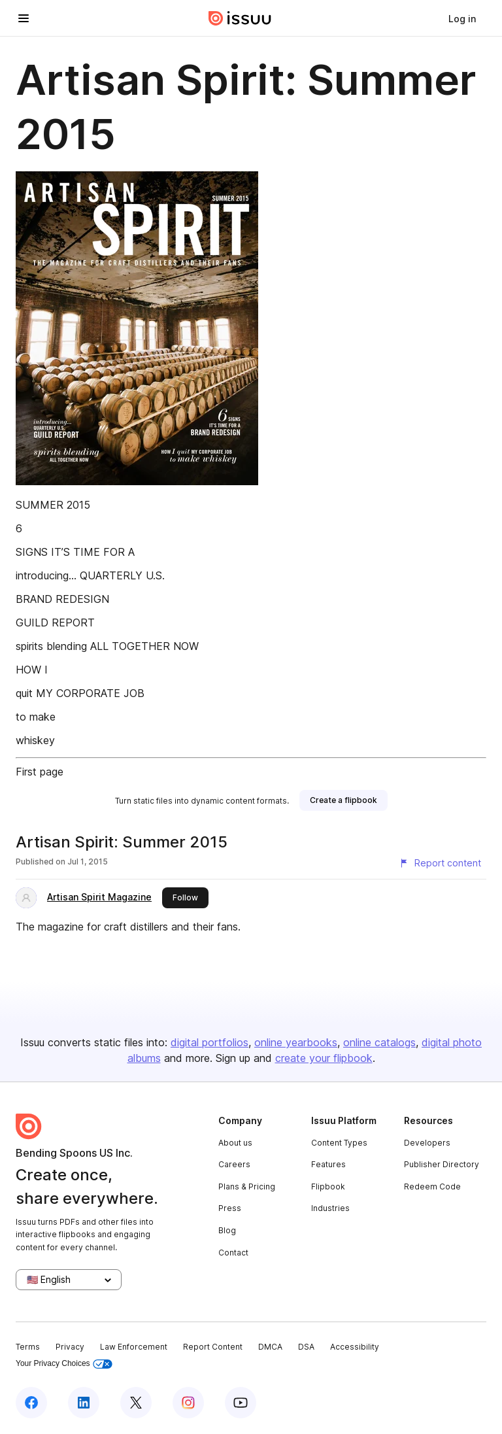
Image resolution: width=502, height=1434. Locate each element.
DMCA (270, 1347)
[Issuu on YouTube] (240, 1402)
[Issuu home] (239, 18)
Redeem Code (432, 1186)
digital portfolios (209, 1042)
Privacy (70, 1347)
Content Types (339, 1143)
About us (235, 1143)
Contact (233, 1252)
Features (328, 1164)
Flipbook (328, 1186)
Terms (28, 1347)
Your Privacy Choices (64, 1364)
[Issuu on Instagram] (188, 1402)
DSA (306, 1347)
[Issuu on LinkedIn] (83, 1402)
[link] (462, 18)
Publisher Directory (441, 1164)
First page (39, 771)
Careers (234, 1164)
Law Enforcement (133, 1347)
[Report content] (439, 863)
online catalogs (379, 1042)
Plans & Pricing (246, 1186)
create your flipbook (324, 1058)
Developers (427, 1143)
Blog (227, 1230)
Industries (330, 1208)
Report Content (213, 1347)
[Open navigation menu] (23, 18)
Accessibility (354, 1347)
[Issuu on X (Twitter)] (136, 1402)
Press (229, 1208)
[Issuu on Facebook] (31, 1402)
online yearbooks (295, 1042)
